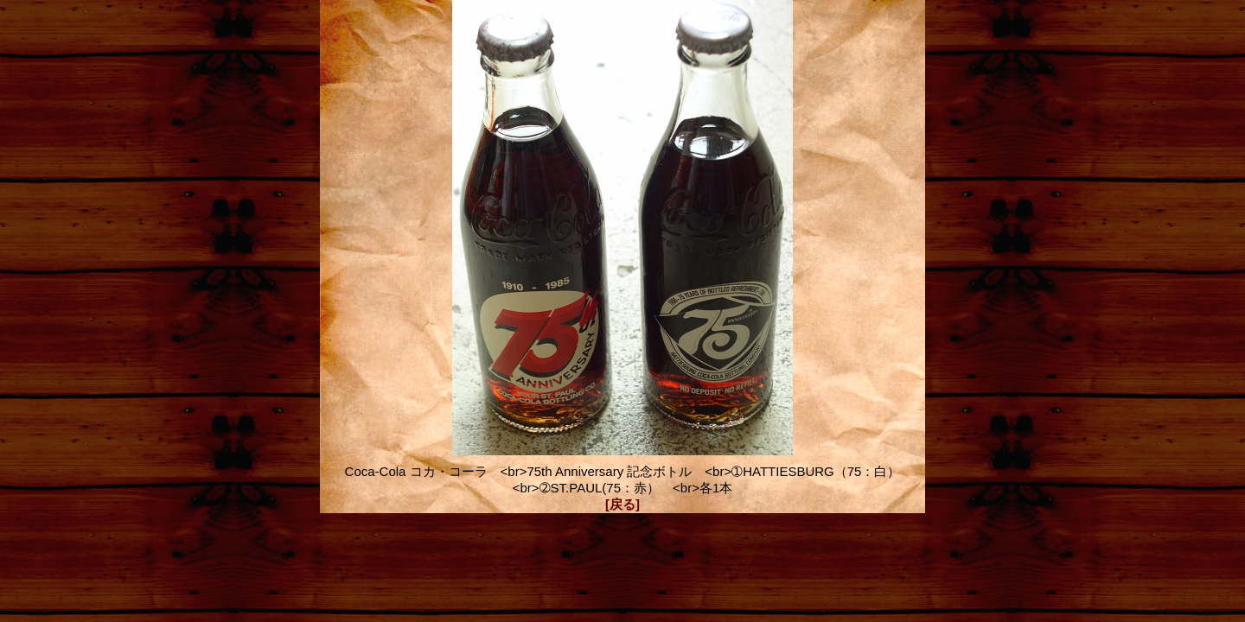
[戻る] (622, 504)
